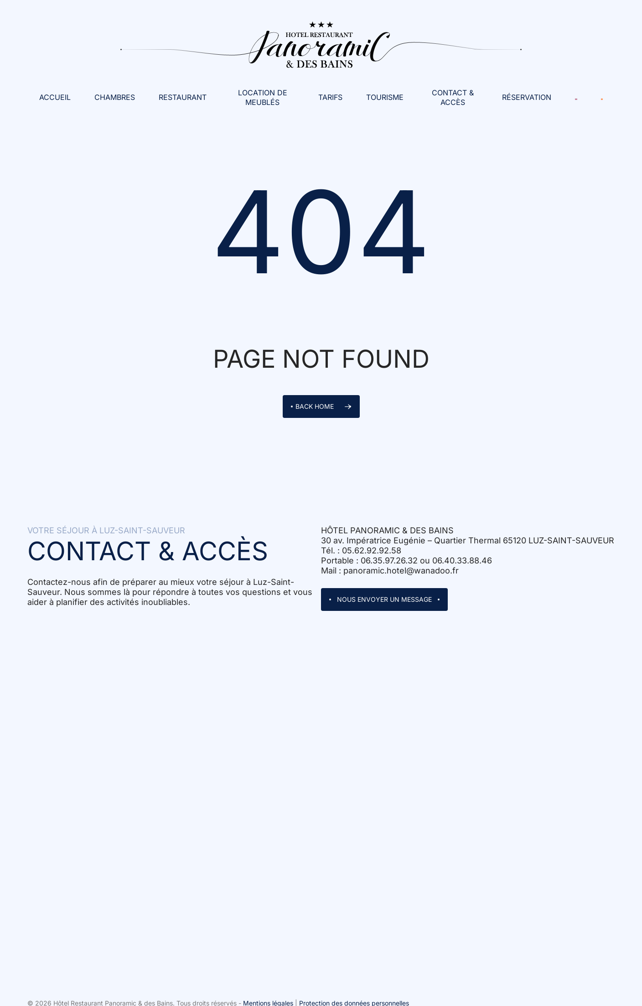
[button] (384, 599)
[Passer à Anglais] (576, 97)
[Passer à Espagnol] (602, 97)
